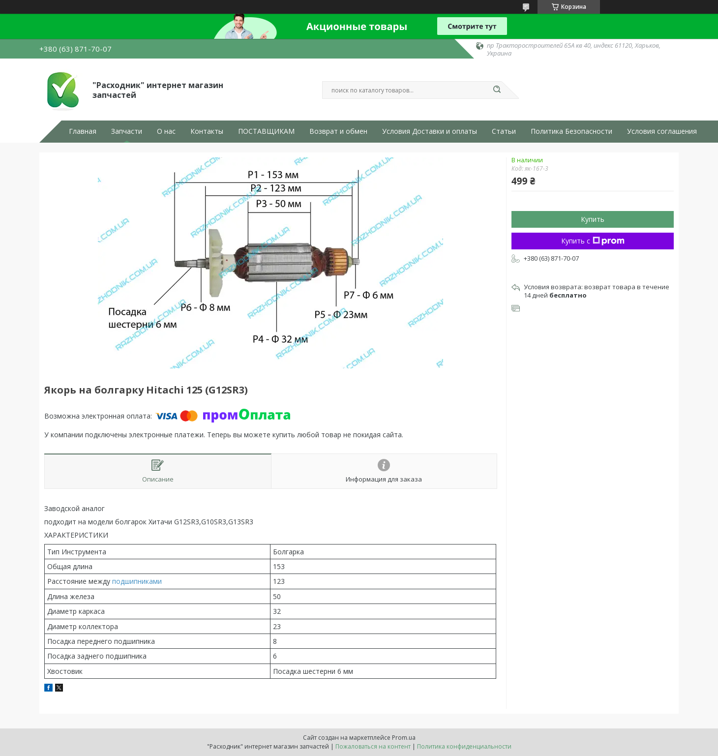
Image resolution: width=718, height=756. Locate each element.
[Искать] (497, 90)
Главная (82, 131)
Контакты (206, 131)
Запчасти (126, 131)
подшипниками (137, 581)
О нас (166, 131)
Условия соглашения (662, 131)
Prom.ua (404, 737)
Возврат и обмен (338, 131)
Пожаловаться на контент (373, 746)
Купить (592, 219)
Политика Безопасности (571, 131)
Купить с (593, 240)
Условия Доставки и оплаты (429, 131)
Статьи (504, 131)
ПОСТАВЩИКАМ (266, 131)
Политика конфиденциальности (464, 746)
